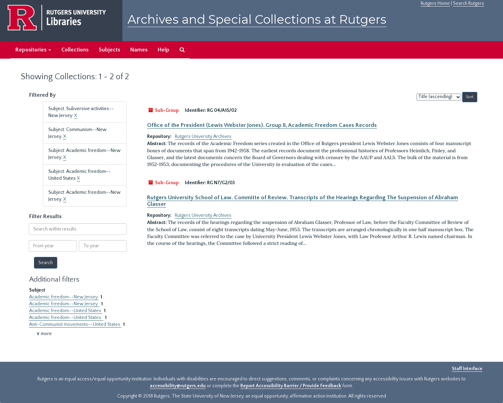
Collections (74, 50)
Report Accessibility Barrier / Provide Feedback (290, 386)
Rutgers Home (435, 3)
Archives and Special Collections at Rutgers (257, 19)
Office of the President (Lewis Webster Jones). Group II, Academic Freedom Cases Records (262, 125)
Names (138, 50)
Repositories (33, 50)
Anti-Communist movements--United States (75, 324)
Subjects (109, 50)
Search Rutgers (468, 3)
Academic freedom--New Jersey (64, 297)
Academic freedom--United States (65, 310)
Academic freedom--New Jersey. (64, 304)
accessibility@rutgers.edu (178, 386)
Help (163, 50)
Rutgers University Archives (203, 136)
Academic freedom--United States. (66, 317)
